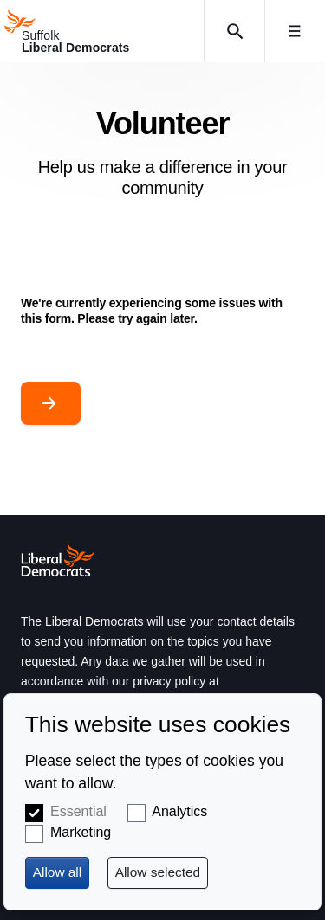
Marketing (80, 832)
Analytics (179, 811)
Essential (78, 811)
